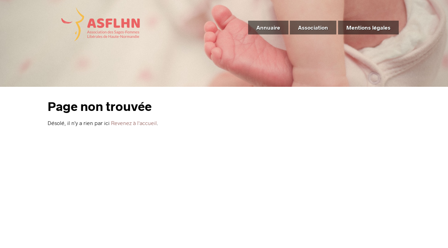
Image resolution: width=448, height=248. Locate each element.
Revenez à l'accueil (134, 123)
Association (313, 27)
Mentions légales (368, 27)
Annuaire (268, 27)
